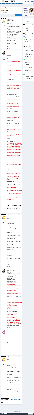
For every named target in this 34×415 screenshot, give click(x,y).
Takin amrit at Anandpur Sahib (28, 66)
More (17, 3)
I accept (30, 413)
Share (3, 12)
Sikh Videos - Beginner (3, 3)
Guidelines (15, 3)
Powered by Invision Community (17, 411)
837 (4, 24)
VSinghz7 (27, 67)
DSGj (4, 330)
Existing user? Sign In (27, 1)
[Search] (26, 3)
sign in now (15, 399)
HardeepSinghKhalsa (28, 36)
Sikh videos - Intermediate (9, 3)
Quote (9, 48)
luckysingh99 (4, 51)
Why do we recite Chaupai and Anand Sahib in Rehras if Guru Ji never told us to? (28, 40)
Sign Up (32, 1)
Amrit (25, 59)
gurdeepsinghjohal (6, 10)
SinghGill (26, 46)
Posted (9, 214)
